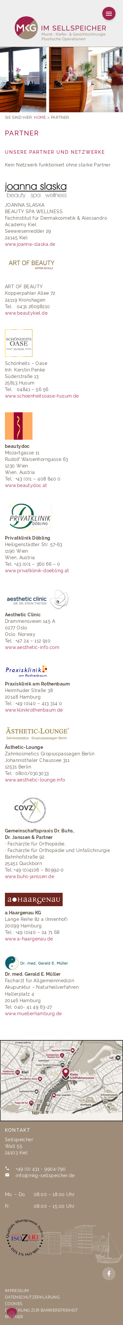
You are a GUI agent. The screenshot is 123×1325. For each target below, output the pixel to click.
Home (40, 117)
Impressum (17, 1290)
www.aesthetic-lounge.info (35, 779)
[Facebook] (108, 1273)
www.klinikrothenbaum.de (34, 710)
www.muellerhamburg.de (33, 1013)
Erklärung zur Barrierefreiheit (41, 1310)
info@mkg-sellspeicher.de (45, 1175)
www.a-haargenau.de (29, 938)
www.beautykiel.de (26, 313)
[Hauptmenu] (108, 13)
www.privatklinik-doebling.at (37, 570)
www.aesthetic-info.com (32, 647)
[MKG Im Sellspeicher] (61, 29)
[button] (12, 1313)
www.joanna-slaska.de (30, 244)
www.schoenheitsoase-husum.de (42, 396)
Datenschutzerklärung (32, 1297)
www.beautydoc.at (26, 485)
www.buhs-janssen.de (29, 876)
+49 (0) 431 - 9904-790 (41, 1169)
